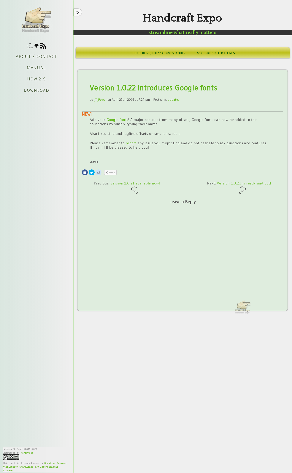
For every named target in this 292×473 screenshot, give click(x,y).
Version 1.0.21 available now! (135, 188)
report (131, 143)
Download (36, 90)
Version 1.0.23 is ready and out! (244, 188)
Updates (173, 99)
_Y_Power (100, 99)
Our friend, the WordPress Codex (159, 53)
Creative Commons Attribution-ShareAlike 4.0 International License (34, 466)
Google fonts (117, 119)
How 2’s (36, 79)
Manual (36, 67)
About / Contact (36, 56)
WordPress (27, 452)
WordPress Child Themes (216, 53)
